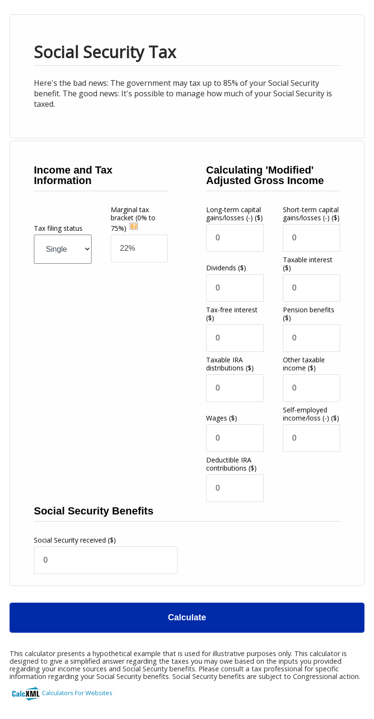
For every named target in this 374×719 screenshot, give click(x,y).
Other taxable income (304, 363)
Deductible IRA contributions (231, 463)
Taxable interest (307, 263)
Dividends (226, 267)
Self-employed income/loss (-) (311, 413)
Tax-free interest (232, 313)
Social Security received (75, 539)
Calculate (187, 617)
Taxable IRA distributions (230, 363)
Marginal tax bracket (133, 219)
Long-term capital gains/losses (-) (234, 213)
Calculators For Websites (77, 692)
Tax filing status (58, 228)
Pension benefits (308, 313)
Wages (221, 417)
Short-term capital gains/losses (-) (311, 213)
